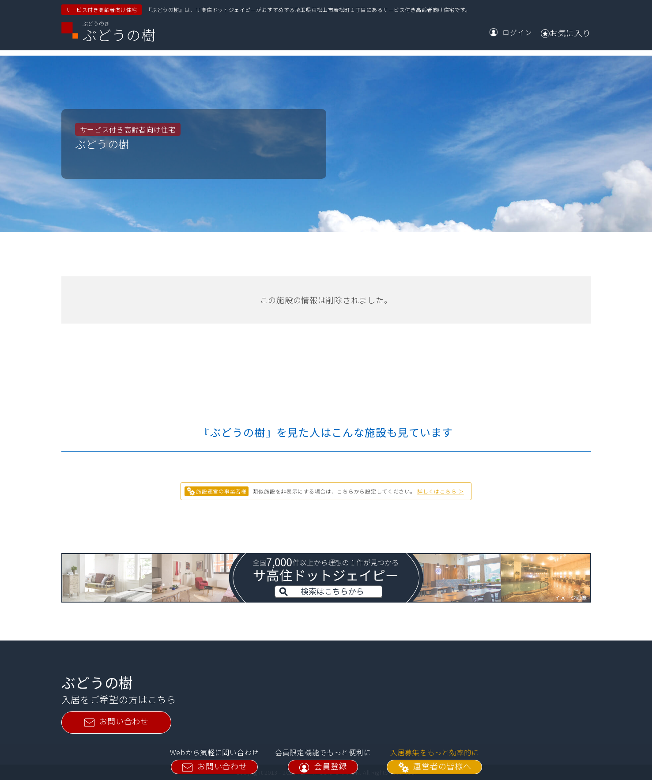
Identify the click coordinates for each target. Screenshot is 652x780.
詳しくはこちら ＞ (440, 491)
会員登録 (323, 766)
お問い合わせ (214, 766)
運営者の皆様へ (434, 766)
